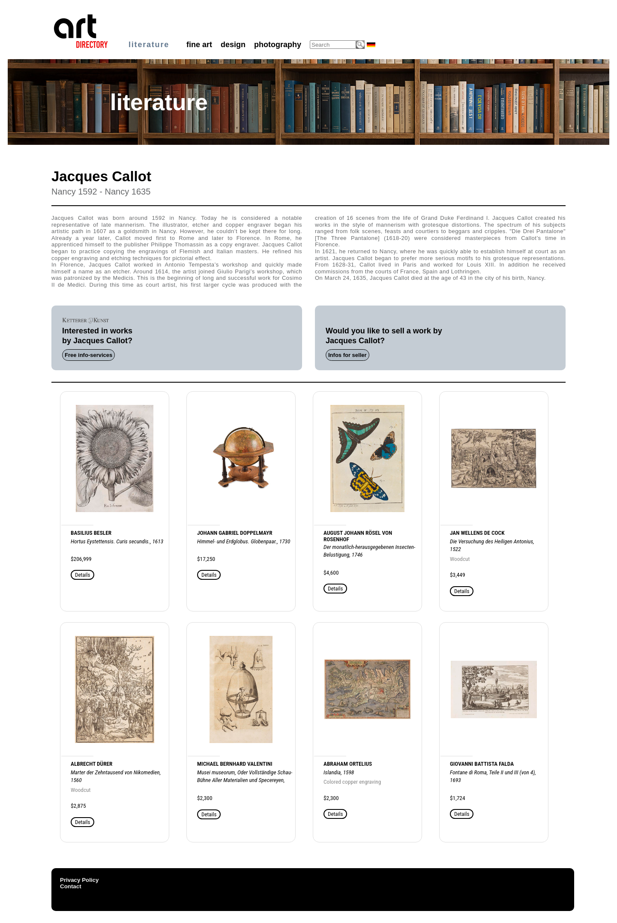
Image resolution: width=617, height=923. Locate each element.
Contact (70, 886)
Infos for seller (347, 355)
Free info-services (88, 355)
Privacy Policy (79, 880)
